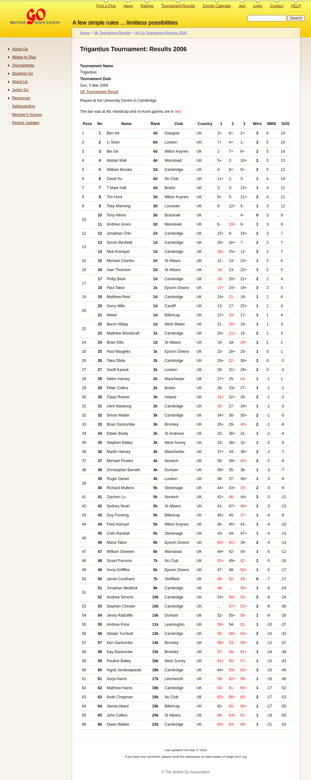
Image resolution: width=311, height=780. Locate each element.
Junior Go (20, 90)
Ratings (147, 6)
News (128, 6)
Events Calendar (217, 6)
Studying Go (22, 73)
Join (242, 6)
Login (258, 6)
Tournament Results (178, 6)
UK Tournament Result (99, 92)
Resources (21, 98)
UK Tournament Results (112, 33)
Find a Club (106, 6)
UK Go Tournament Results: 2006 (160, 33)
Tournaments (23, 65)
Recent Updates (25, 123)
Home (85, 33)
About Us (20, 81)
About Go (20, 49)
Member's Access (27, 114)
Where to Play (24, 57)
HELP (296, 6)
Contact (276, 6)
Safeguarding (23, 106)
